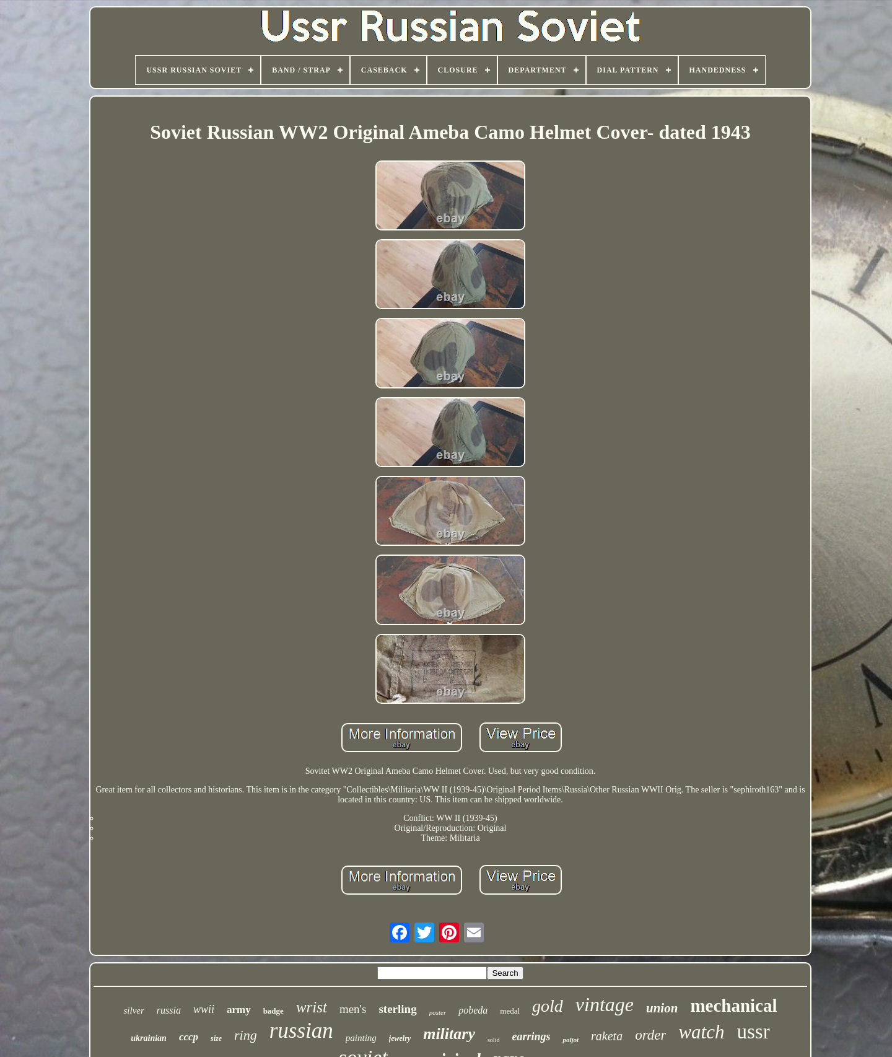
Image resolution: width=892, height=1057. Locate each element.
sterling (397, 1008)
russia (169, 1010)
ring (245, 1035)
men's (353, 1008)
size (216, 1038)
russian (301, 1031)
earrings (531, 1036)
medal (510, 1010)
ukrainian (149, 1038)
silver (133, 1010)
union (662, 1008)
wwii (203, 1009)
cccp (188, 1037)
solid (493, 1040)
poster (438, 1012)
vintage (604, 1004)
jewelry (400, 1038)
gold (547, 1005)
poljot (570, 1039)
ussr (753, 1031)
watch (701, 1032)
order (650, 1035)
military (449, 1034)
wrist (311, 1007)
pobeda (473, 1010)
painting (361, 1038)
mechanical (733, 1005)
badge (273, 1010)
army (239, 1009)
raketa (607, 1036)
